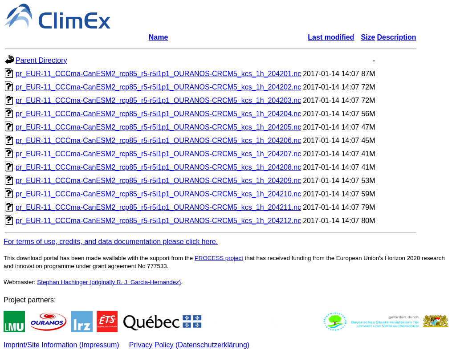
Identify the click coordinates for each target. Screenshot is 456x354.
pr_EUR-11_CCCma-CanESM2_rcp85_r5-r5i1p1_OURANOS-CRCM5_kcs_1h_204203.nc (158, 100)
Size (368, 37)
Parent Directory (41, 60)
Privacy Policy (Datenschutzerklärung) (189, 345)
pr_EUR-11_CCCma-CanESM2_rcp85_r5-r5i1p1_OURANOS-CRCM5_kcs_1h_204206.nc (158, 140)
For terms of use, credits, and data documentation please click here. (111, 241)
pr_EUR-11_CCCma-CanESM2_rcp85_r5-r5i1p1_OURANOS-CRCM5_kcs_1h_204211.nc (158, 207)
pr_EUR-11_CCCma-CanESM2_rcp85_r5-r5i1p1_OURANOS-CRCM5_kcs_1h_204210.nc (158, 194)
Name (158, 37)
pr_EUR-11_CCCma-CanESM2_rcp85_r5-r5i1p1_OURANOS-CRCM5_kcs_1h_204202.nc (158, 87)
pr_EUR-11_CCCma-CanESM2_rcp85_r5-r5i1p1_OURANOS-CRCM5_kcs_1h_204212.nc (158, 220)
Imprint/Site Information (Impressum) (61, 345)
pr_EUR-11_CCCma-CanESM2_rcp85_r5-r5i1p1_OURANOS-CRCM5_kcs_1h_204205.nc (158, 127)
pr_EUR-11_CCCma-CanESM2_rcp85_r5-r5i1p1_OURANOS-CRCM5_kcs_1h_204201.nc (158, 73)
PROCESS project (219, 258)
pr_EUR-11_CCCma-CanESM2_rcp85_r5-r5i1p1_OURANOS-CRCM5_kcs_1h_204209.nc (158, 180)
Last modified (331, 37)
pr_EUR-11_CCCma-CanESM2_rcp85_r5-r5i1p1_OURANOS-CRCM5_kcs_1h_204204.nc (158, 114)
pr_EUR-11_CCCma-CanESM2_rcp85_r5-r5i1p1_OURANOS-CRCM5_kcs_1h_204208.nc (158, 167)
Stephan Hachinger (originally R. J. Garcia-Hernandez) (109, 282)
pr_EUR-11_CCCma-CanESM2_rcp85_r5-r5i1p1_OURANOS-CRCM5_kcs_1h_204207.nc (158, 154)
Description (396, 37)
